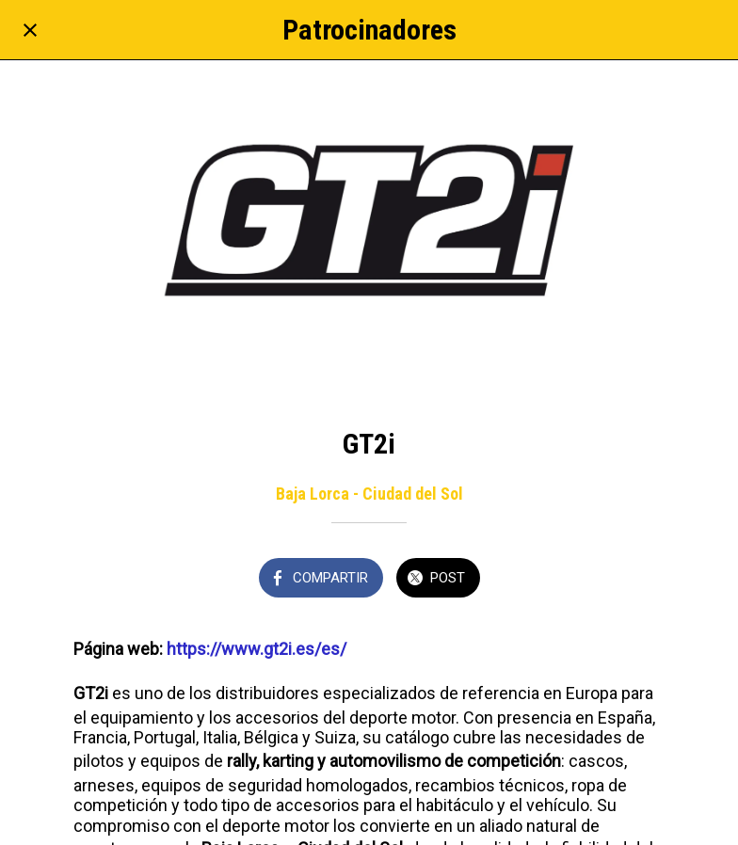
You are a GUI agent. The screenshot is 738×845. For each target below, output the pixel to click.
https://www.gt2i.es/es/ (256, 649)
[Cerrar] (30, 30)
